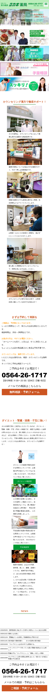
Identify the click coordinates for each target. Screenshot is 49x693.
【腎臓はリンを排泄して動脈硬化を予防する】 (23, 637)
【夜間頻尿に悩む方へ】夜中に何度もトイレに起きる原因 (27, 630)
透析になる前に (13, 633)
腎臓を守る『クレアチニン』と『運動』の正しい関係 (25, 653)
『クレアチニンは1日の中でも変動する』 (21, 644)
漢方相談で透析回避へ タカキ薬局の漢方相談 (24, 641)
